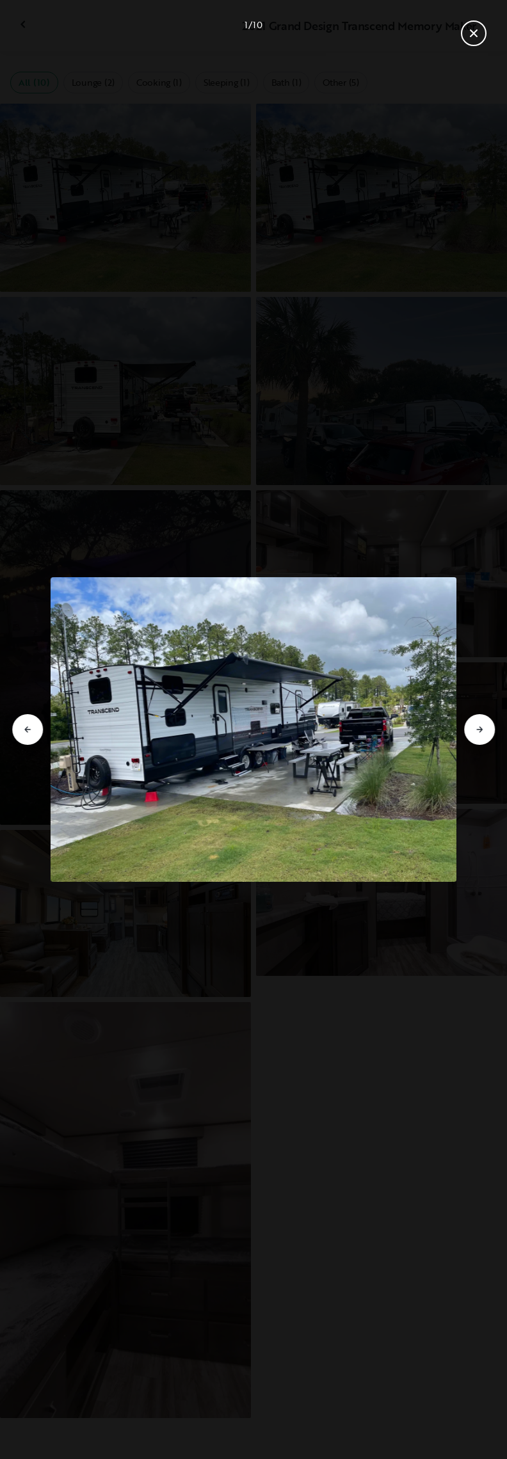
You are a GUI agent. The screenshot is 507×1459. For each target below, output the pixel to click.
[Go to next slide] (479, 729)
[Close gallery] (474, 33)
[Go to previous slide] (27, 729)
